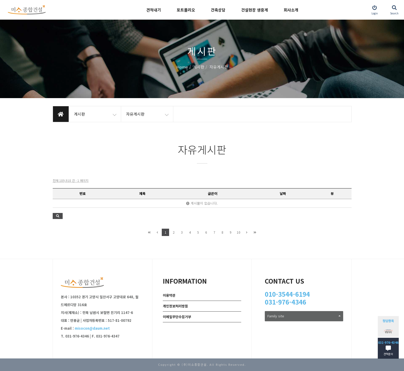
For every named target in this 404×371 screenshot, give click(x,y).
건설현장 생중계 (254, 10)
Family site (304, 315)
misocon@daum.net (92, 328)
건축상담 (218, 10)
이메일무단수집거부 (177, 316)
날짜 (283, 193)
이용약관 (169, 295)
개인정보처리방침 (175, 305)
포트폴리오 (186, 10)
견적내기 (153, 10)
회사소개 (291, 10)
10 (238, 232)
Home (182, 67)
